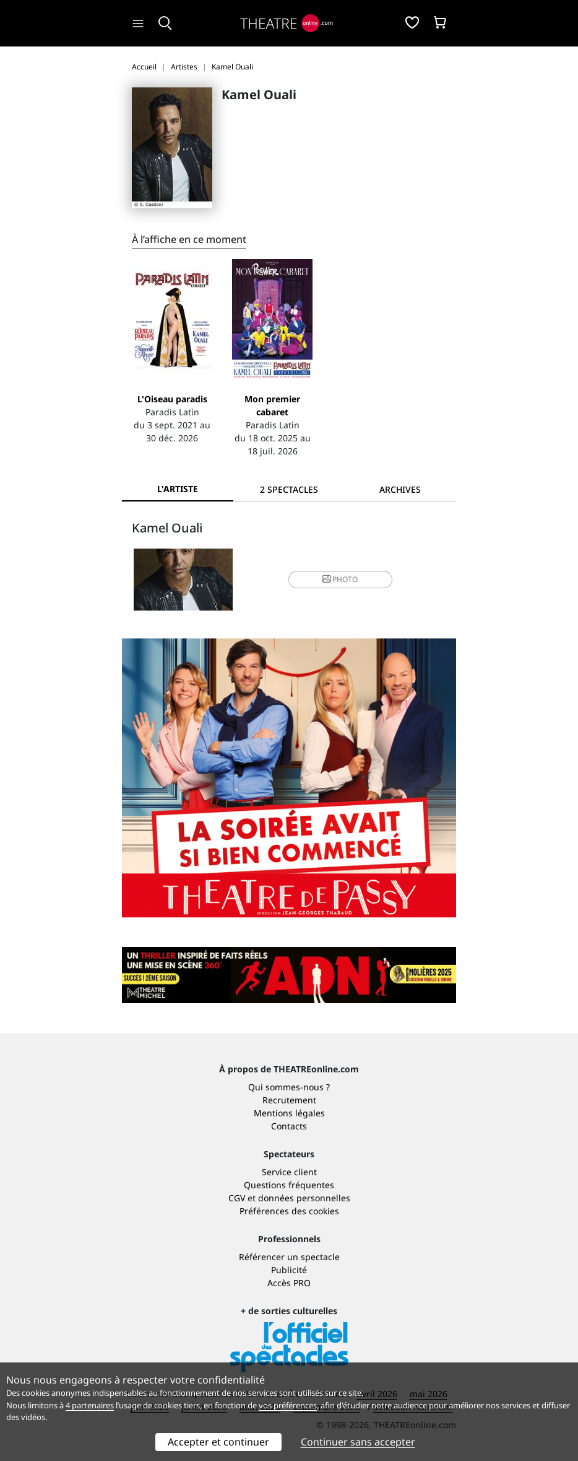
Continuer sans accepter (358, 1442)
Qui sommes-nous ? (289, 1087)
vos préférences (288, 1405)
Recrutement (289, 1100)
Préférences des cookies (289, 1211)
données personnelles (304, 1198)
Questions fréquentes (289, 1185)
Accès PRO (289, 1283)
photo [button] (340, 579)
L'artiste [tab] (177, 489)
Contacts (289, 1126)
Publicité (289, 1270)
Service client (289, 1172)
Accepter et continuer (218, 1442)
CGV (236, 1198)
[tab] (289, 489)
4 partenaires (90, 1405)
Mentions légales (289, 1113)
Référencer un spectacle (289, 1257)
